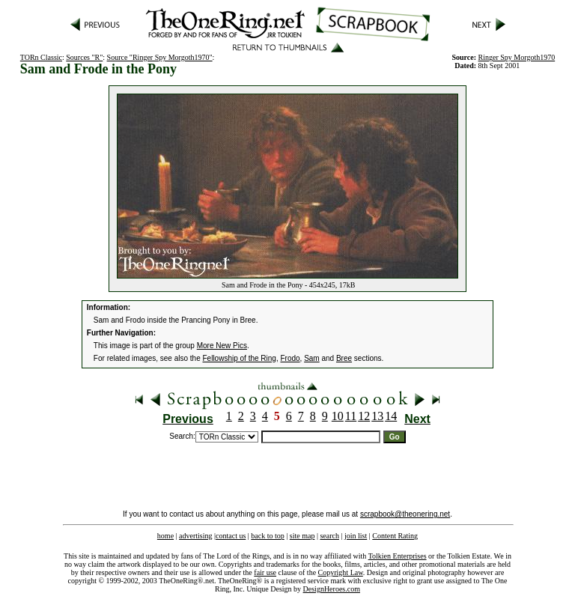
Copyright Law (340, 572)
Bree (344, 358)
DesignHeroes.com (331, 589)
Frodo (289, 358)
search (329, 536)
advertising (195, 536)
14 (391, 416)
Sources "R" (84, 57)
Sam (312, 358)
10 (338, 416)
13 (377, 416)
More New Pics (222, 345)
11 (350, 416)
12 (364, 416)
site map (302, 536)
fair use (265, 572)
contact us (231, 536)
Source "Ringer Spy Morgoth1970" (160, 57)
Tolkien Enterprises (397, 556)
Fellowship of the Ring (239, 358)
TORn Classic (41, 57)
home (165, 536)
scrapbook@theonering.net (405, 514)
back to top (267, 536)
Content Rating (395, 536)
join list (355, 536)
